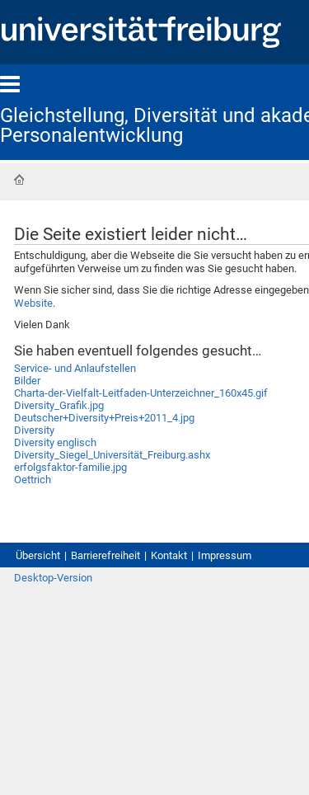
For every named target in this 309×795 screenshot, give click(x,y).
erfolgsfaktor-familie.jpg (70, 467)
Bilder (27, 380)
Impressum (224, 555)
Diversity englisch (55, 442)
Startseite (19, 180)
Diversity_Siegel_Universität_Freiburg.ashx (112, 455)
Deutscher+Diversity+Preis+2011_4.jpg (104, 418)
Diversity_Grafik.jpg (59, 405)
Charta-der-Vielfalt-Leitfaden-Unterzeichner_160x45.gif (141, 393)
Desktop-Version (53, 578)
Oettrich (32, 479)
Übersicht (38, 555)
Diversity (34, 430)
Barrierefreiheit (105, 555)
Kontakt (169, 555)
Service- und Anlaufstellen (75, 368)
